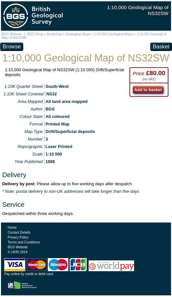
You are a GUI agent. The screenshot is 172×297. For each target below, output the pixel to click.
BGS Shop (35, 34)
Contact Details (19, 232)
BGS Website (12, 34)
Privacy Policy (18, 237)
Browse (12, 46)
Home (12, 227)
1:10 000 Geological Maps (113, 34)
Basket (161, 46)
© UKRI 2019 (17, 252)
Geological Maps (77, 34)
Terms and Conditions (24, 242)
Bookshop (54, 34)
